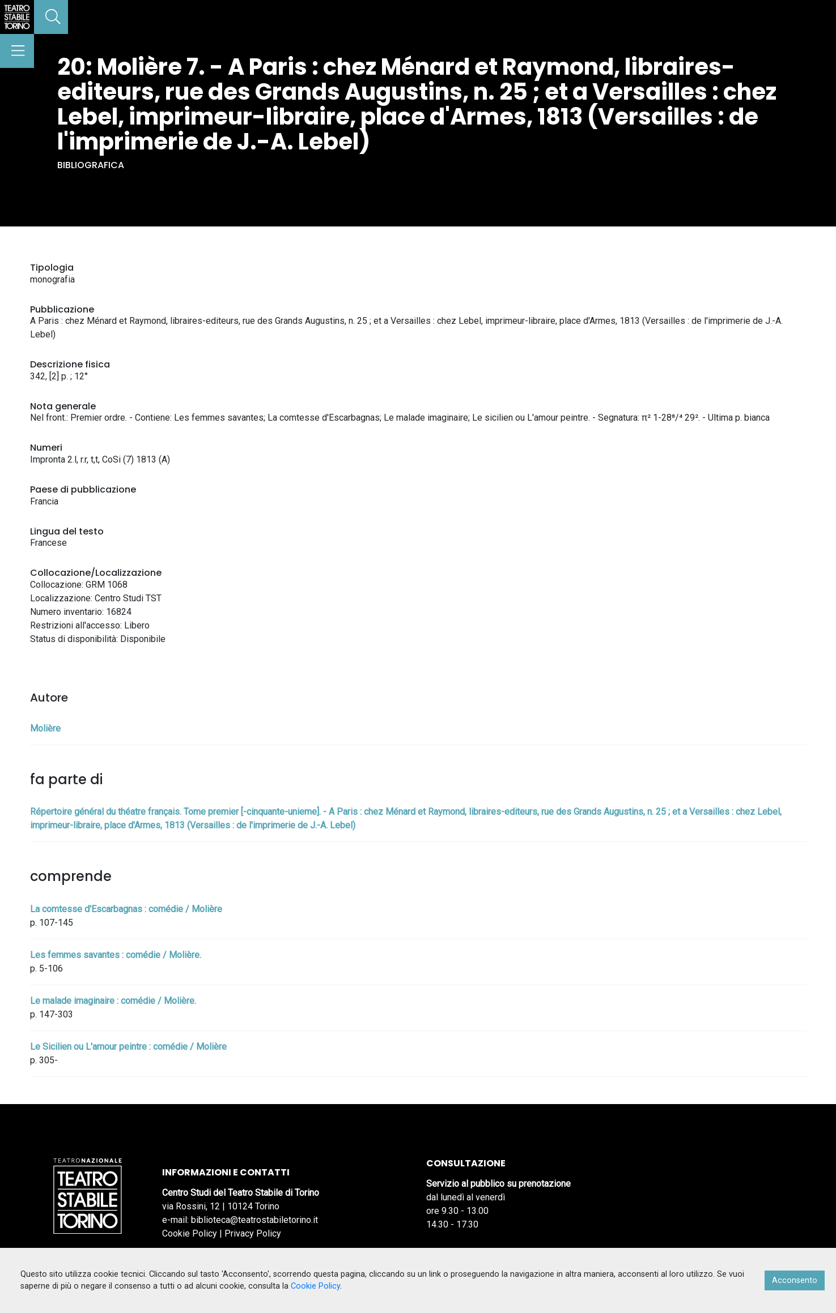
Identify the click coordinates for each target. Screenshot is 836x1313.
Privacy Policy (252, 1233)
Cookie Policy (189, 1233)
